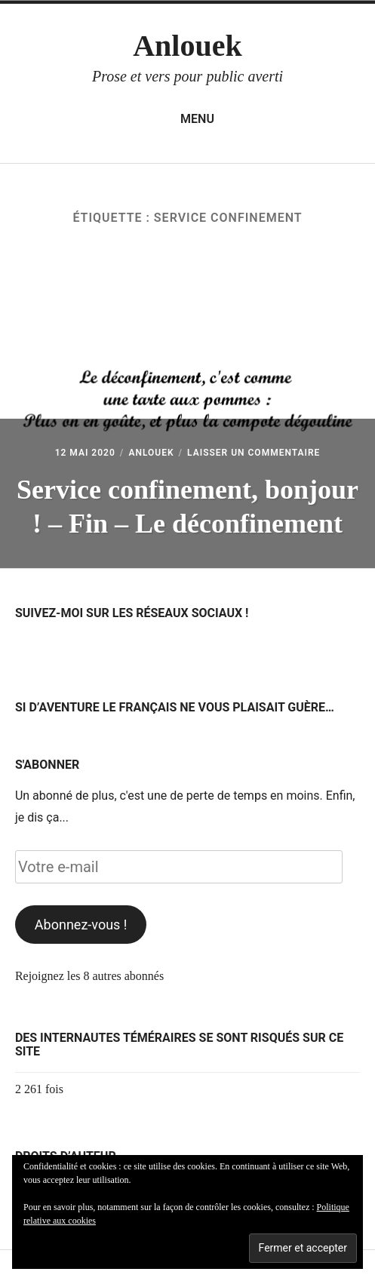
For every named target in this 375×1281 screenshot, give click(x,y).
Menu (187, 119)
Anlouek (187, 46)
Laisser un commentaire (253, 452)
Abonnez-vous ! (81, 924)
